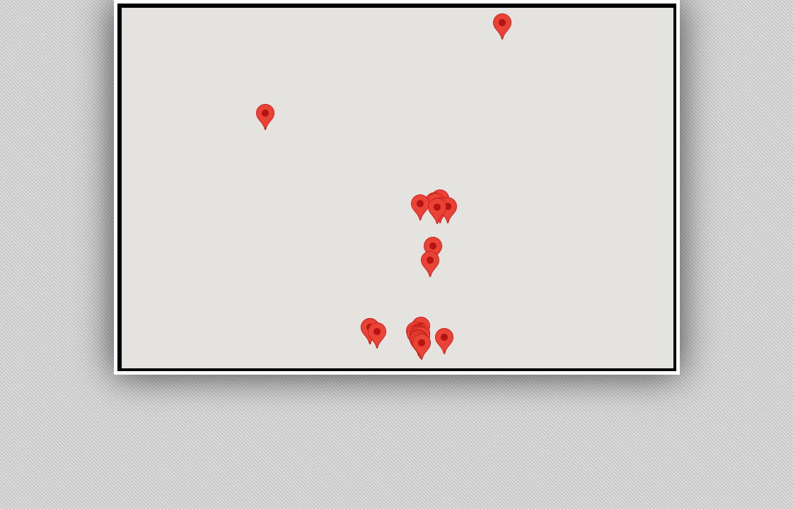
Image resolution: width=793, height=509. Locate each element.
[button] (377, 335)
